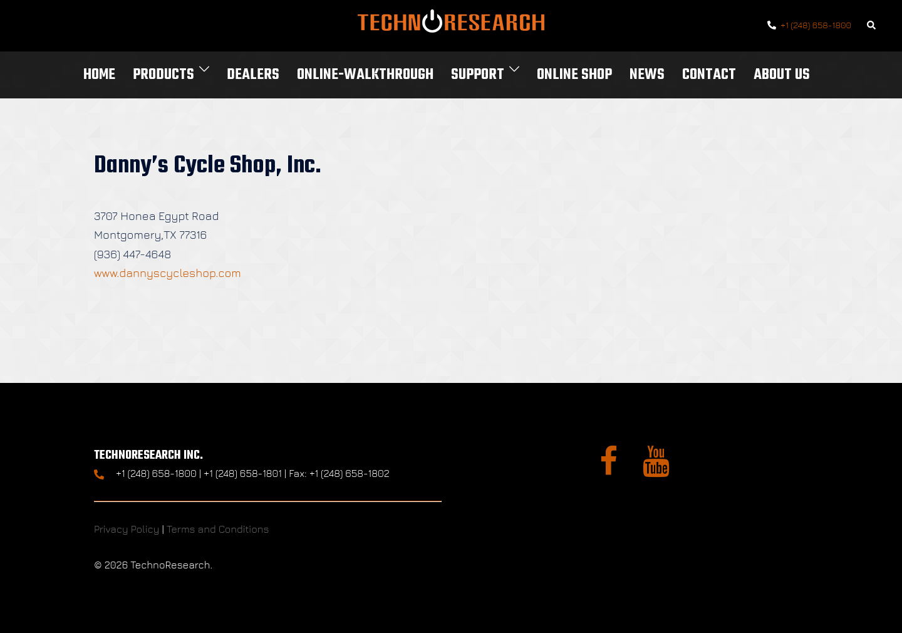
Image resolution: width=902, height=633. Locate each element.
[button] (872, 26)
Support (477, 74)
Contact (709, 74)
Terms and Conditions (218, 529)
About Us (782, 74)
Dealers (253, 74)
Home (99, 74)
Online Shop (574, 74)
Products (163, 74)
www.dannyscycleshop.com (167, 273)
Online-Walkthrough (365, 74)
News (647, 74)
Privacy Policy (126, 529)
